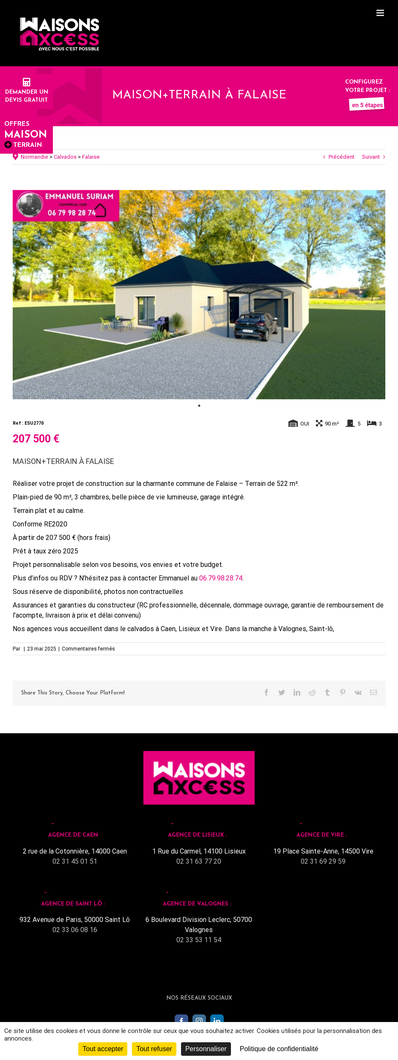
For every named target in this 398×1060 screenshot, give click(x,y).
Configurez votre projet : (367, 90)
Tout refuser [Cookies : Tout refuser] (154, 1048)
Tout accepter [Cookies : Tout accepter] (102, 1048)
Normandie (34, 157)
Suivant (371, 157)
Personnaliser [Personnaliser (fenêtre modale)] (206, 1048)
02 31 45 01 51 (74, 861)
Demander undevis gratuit (26, 92)
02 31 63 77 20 (198, 861)
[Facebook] (181, 1021)
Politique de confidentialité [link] (279, 1048)
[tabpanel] (199, 294)
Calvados (65, 157)
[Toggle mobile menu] (380, 12)
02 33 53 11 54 (198, 940)
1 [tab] (199, 405)
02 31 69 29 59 (323, 861)
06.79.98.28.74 (220, 578)
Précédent (341, 157)
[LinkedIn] (217, 1021)
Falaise (91, 157)
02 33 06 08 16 (74, 930)
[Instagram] (199, 1021)
